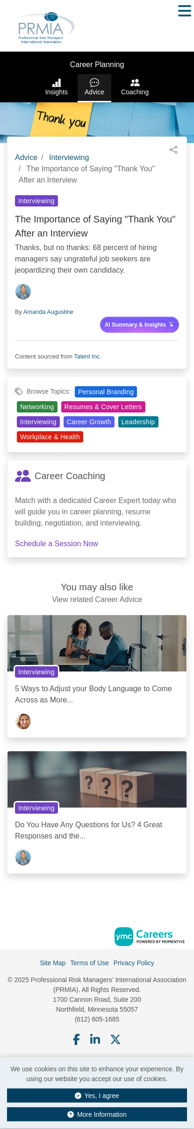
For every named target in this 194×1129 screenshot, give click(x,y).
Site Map (52, 963)
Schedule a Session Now (56, 544)
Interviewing (69, 157)
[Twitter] (115, 1039)
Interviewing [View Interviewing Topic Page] (36, 201)
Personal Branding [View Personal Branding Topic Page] (106, 392)
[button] (184, 18)
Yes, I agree (97, 1095)
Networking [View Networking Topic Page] (37, 407)
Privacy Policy (134, 963)
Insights (56, 87)
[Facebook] (76, 1039)
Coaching (135, 87)
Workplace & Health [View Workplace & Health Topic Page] (50, 437)
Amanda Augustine (48, 311)
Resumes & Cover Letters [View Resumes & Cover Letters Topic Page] (103, 407)
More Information (97, 1114)
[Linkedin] (95, 1039)
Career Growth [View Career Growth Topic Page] (89, 422)
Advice (94, 87)
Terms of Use (89, 963)
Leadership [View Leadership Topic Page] (138, 422)
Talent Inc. (87, 356)
